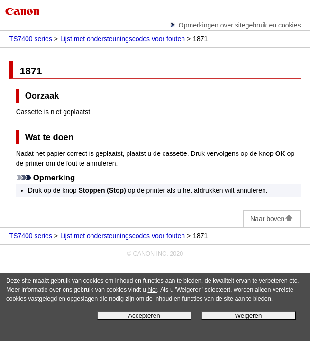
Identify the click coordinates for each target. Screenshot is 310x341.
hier (152, 290)
